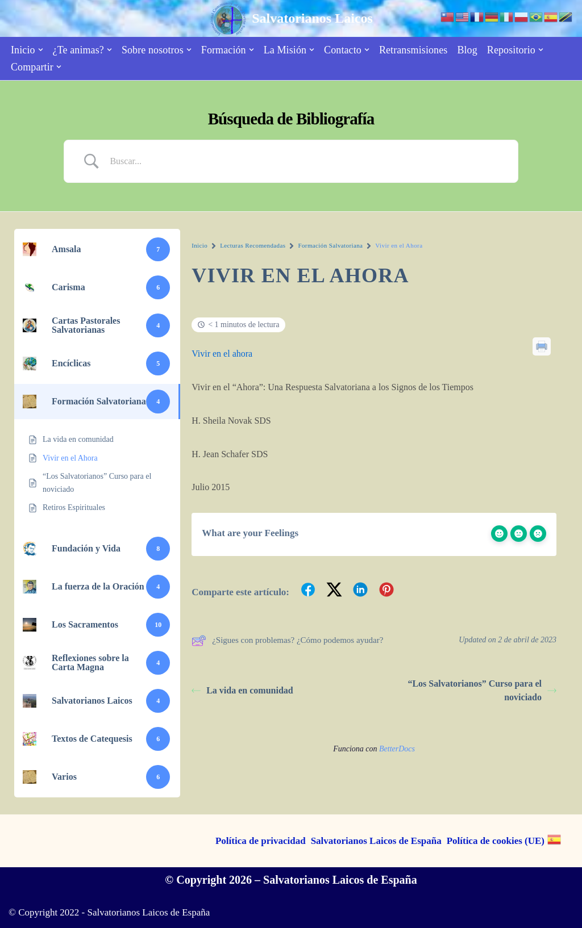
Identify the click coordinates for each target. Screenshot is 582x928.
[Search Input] (305, 161)
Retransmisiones (413, 50)
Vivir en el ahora (222, 353)
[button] (40, 49)
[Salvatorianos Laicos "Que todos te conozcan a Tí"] (291, 18)
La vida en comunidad (242, 690)
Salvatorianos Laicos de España (376, 840)
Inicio (199, 245)
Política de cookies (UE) (495, 840)
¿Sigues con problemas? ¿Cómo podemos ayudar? (287, 640)
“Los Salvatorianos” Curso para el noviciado (482, 690)
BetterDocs (397, 749)
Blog (467, 50)
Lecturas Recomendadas (252, 245)
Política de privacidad (260, 840)
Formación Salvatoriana (330, 245)
